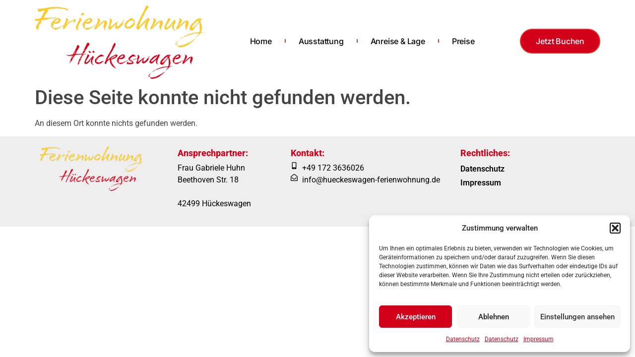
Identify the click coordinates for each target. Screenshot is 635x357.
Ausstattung (321, 41)
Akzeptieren (416, 316)
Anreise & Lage (398, 41)
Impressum (538, 339)
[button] (615, 228)
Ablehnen (493, 316)
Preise (463, 41)
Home (261, 41)
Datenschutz (463, 339)
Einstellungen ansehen (577, 316)
